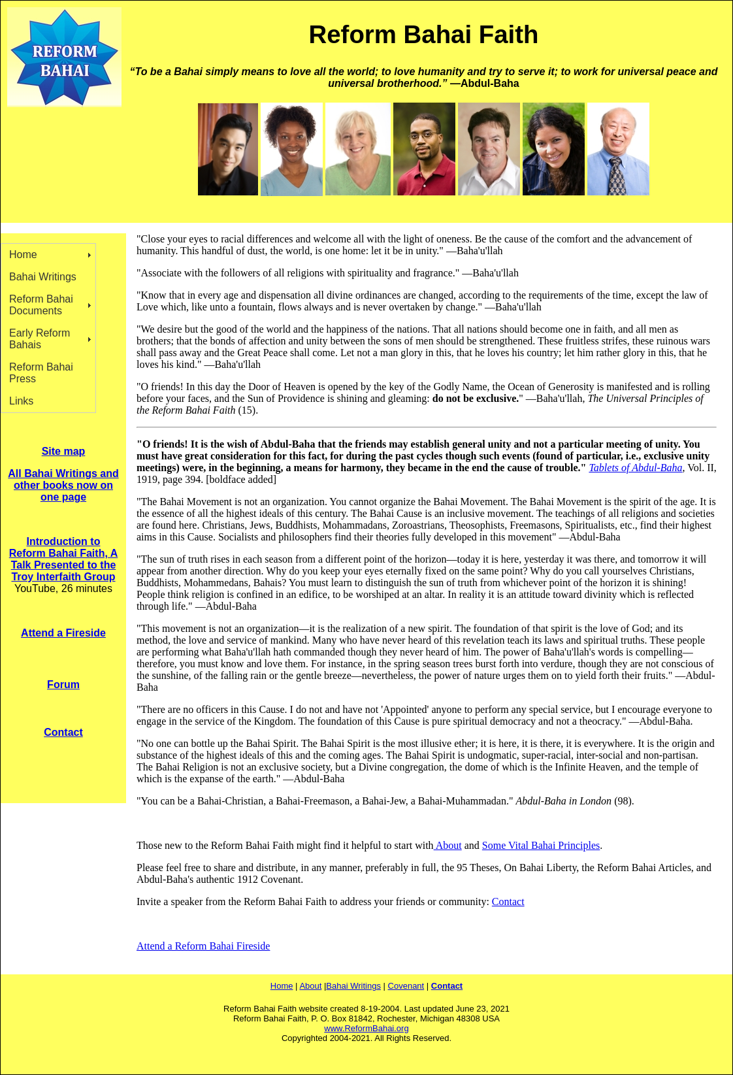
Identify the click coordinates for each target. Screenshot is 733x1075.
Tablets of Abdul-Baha (635, 467)
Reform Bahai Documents (41, 304)
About (448, 845)
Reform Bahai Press (41, 372)
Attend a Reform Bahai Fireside (203, 945)
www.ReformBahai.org (366, 1028)
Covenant (406, 986)
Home (23, 254)
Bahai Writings (42, 276)
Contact (508, 901)
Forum (63, 684)
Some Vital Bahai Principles (541, 845)
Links (21, 400)
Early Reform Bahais (39, 338)
